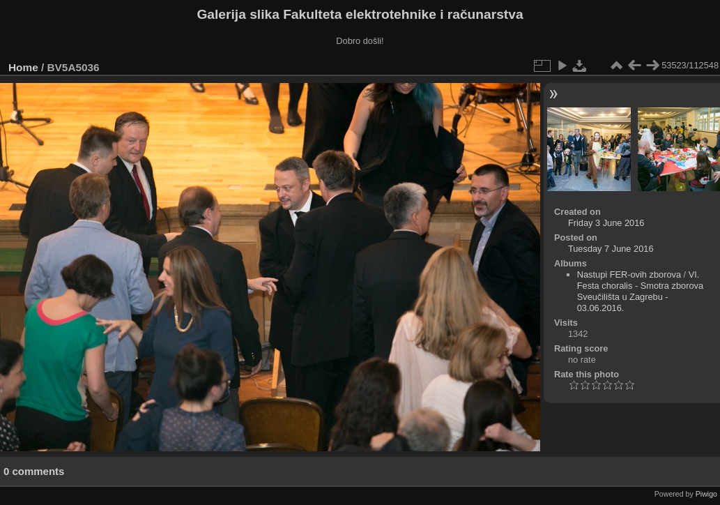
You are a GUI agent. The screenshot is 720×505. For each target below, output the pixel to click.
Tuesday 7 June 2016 (611, 248)
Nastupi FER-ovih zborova (629, 274)
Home (23, 67)
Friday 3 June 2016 (606, 223)
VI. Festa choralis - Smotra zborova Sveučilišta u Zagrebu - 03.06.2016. (640, 291)
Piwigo (706, 494)
